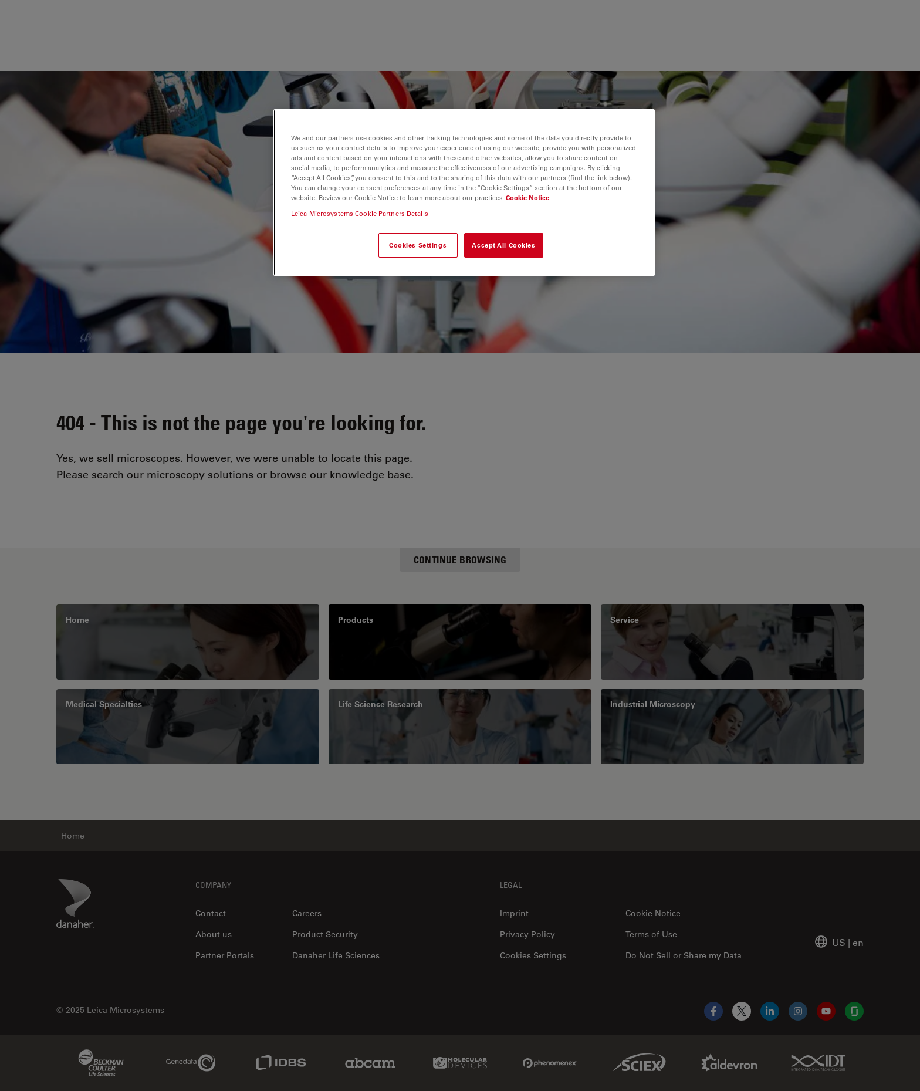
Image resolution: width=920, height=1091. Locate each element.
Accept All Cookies (503, 245)
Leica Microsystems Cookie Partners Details (359, 213)
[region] (464, 192)
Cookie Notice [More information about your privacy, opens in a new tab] (527, 197)
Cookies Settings (418, 245)
